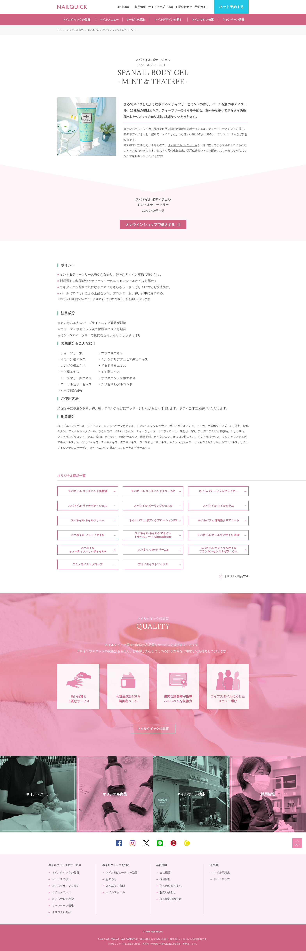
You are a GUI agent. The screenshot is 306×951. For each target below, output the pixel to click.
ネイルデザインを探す (168, 19)
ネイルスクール (115, 892)
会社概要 (165, 872)
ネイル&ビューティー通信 (122, 872)
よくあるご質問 (115, 885)
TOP (297, 843)
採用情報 (140, 6)
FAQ (170, 6)
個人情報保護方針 (170, 898)
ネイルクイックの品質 (76, 19)
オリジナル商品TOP (236, 576)
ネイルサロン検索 (203, 19)
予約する (231, 7)
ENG (126, 7)
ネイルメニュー (109, 19)
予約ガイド (201, 6)
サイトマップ (156, 6)
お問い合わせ (184, 6)
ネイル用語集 (221, 872)
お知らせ (111, 879)
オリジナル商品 (61, 912)
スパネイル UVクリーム (182, 145)
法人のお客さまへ (170, 885)
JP (119, 7)
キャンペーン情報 (233, 19)
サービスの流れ (135, 19)
